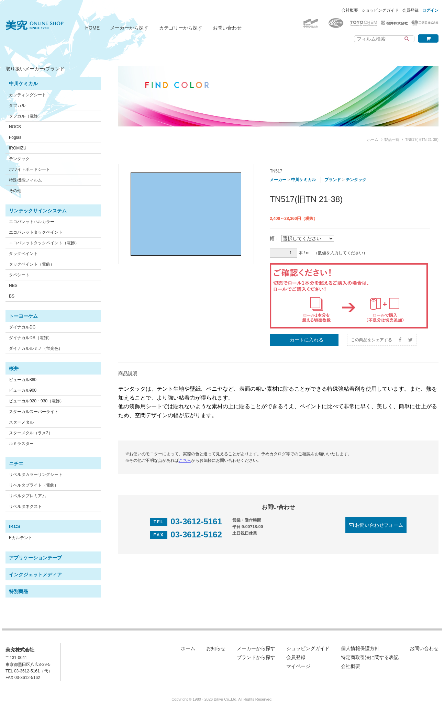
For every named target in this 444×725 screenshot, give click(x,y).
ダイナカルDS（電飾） (30, 337)
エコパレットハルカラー (31, 221)
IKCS (14, 526)
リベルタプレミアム (27, 495)
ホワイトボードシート (29, 169)
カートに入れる (306, 340)
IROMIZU (17, 148)
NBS (13, 285)
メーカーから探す (129, 28)
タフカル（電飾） (25, 116)
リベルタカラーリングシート (36, 474)
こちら (185, 460)
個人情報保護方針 (360, 648)
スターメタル (21, 422)
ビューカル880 (22, 379)
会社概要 (350, 10)
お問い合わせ (227, 28)
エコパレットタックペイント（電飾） (44, 243)
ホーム (372, 139)
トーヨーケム (23, 316)
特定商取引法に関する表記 (370, 657)
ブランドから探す (256, 657)
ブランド (332, 179)
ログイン (430, 10)
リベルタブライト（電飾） (33, 485)
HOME (92, 28)
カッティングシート (27, 94)
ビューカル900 (22, 390)
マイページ (298, 666)
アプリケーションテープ (35, 557)
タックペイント (23, 253)
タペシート (19, 274)
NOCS (15, 126)
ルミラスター (21, 443)
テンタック (19, 158)
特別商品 (18, 591)
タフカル (17, 105)
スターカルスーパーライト (33, 411)
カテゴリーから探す (180, 28)
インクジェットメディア (35, 574)
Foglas (15, 137)
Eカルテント (20, 537)
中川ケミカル (23, 83)
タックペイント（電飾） (31, 264)
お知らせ (215, 648)
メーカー (278, 179)
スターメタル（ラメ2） (31, 433)
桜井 (14, 368)
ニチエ (16, 463)
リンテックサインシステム (38, 210)
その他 (15, 190)
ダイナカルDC (22, 327)
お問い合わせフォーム (379, 525)
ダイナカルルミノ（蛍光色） (36, 348)
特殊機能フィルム (25, 180)
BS (11, 296)
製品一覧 (391, 139)
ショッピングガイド (380, 10)
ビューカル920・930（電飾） (36, 401)
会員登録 (410, 10)
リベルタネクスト (25, 506)
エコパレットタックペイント (36, 232)
